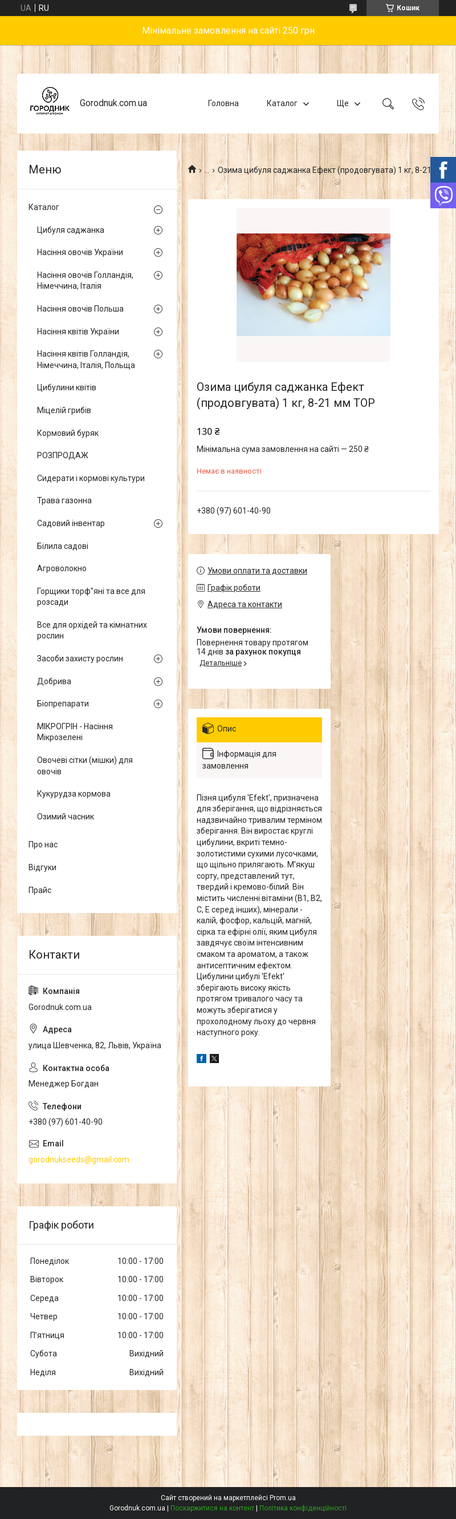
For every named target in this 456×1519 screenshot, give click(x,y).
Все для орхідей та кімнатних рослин (92, 630)
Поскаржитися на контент (212, 1508)
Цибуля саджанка (70, 230)
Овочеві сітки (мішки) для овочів (85, 766)
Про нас (43, 844)
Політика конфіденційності (303, 1508)
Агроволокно (62, 568)
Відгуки (42, 867)
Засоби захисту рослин (80, 658)
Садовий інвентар (71, 523)
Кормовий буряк (68, 433)
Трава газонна (64, 500)
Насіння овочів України (80, 252)
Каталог (282, 103)
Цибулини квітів (66, 387)
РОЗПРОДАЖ (62, 455)
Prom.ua (283, 1498)
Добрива (54, 681)
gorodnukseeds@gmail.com (78, 1159)
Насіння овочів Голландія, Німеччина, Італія (85, 280)
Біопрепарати (63, 703)
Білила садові (62, 546)
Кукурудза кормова (74, 793)
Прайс (39, 890)
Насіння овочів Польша (80, 308)
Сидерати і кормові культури (91, 478)
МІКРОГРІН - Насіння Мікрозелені (75, 732)
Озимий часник (65, 816)
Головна (223, 103)
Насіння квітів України (78, 331)
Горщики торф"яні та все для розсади (91, 597)
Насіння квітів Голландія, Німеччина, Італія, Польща (86, 359)
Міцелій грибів (64, 410)
